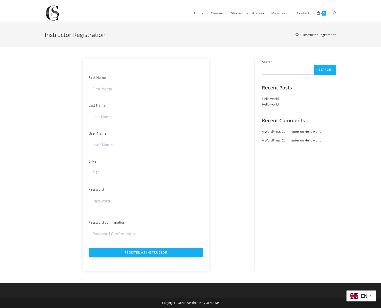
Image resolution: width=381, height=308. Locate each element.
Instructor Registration (319, 35)
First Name (97, 77)
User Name (97, 133)
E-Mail (93, 161)
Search (267, 62)
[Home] (297, 35)
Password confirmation (107, 222)
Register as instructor (145, 252)
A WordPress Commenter (280, 131)
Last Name (97, 105)
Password (96, 189)
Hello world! (271, 99)
